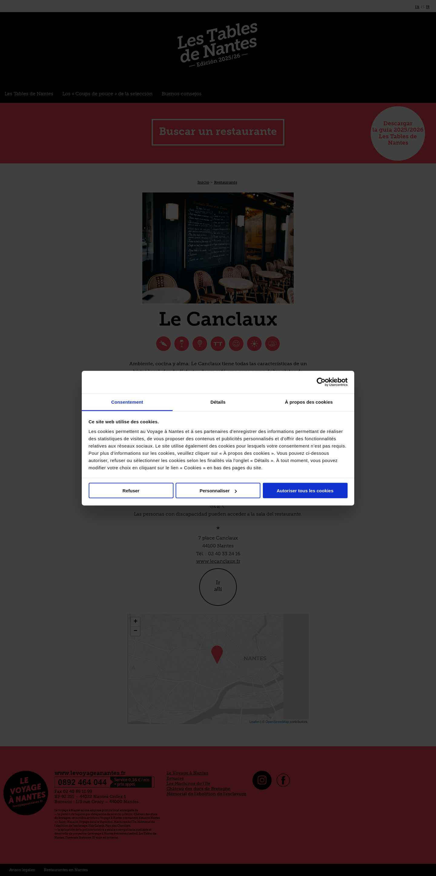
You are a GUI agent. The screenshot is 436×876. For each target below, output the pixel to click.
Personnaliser (218, 490)
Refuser (131, 490)
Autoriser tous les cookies (305, 490)
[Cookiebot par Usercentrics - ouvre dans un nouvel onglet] (321, 382)
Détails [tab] (218, 401)
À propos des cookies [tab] (309, 401)
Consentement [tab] (127, 401)
